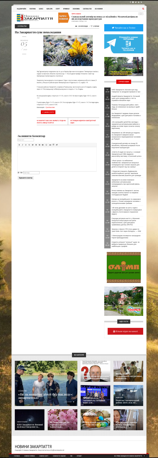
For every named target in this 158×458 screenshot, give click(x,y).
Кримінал (66, 8)
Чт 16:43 (107, 125)
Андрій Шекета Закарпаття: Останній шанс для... (94, 400)
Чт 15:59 (107, 145)
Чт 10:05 (107, 237)
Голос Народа (86, 373)
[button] (19, 144)
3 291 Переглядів (81, 26)
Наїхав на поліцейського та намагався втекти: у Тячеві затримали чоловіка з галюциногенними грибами (126, 201)
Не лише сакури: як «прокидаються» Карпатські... (59, 424)
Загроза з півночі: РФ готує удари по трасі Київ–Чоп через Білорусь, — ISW (126, 230)
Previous (140, 14)
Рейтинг (95, 26)
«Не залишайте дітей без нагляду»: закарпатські (46, 396)
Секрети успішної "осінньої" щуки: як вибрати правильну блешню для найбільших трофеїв (125, 244)
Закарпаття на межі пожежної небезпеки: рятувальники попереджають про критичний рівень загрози (126, 183)
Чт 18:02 (107, 98)
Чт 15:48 (107, 154)
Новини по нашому (22, 422)
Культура (49, 8)
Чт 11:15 (107, 230)
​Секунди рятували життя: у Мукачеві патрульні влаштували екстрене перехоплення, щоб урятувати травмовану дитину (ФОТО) (126, 221)
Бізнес (41, 8)
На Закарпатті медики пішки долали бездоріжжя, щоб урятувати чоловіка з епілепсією (126, 115)
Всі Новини (99, 8)
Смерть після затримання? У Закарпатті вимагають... (96, 377)
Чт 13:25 (107, 183)
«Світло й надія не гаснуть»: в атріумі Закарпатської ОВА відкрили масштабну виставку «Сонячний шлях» (127, 154)
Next (142, 14)
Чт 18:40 (107, 91)
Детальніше (69, 402)
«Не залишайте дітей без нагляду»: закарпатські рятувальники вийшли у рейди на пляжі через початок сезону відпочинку (126, 125)
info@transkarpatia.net (57, 450)
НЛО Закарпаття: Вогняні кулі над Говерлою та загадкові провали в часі (126, 91)
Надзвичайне (21, 8)
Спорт (58, 8)
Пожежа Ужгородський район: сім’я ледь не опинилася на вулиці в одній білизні (126, 107)
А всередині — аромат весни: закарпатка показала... (126, 424)
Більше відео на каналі (126, 331)
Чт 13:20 (107, 193)
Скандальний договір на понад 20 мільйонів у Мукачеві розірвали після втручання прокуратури (105, 17)
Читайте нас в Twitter (125, 28)
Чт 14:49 (107, 164)
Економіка (76, 8)
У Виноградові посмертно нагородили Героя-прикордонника (126, 237)
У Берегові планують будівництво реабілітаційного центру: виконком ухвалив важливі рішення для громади (126, 173)
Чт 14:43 (107, 173)
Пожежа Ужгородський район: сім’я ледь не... (127, 401)
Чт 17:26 (107, 107)
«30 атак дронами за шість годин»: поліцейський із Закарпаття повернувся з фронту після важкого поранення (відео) (127, 211)
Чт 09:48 (107, 244)
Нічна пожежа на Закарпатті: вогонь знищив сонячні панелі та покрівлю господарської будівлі (125, 193)
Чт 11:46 (107, 221)
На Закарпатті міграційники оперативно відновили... (129, 376)
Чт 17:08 (107, 115)
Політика (33, 8)
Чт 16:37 (107, 136)
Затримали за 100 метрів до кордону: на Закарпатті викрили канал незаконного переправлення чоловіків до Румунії (126, 136)
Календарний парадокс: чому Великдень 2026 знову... (95, 424)
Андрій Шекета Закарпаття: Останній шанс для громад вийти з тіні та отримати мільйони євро (126, 98)
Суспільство (87, 8)
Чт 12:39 (107, 201)
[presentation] (19, 145)
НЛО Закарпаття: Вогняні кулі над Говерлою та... (30, 425)
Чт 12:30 (107, 211)
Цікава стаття (48, 112)
